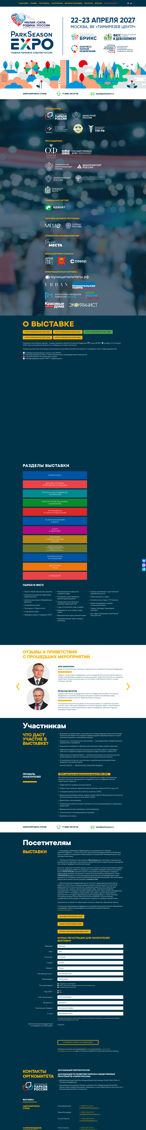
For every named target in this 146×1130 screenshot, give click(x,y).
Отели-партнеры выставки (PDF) (74, 848)
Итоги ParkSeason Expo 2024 (68, 337)
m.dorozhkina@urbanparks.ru (90, 1060)
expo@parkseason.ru (105, 94)
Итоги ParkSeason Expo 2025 (98, 332)
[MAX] (144, 565)
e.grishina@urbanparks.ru (88, 1078)
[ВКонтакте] (144, 561)
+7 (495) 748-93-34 (86, 1067)
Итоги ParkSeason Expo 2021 (37, 332)
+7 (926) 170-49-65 (86, 1044)
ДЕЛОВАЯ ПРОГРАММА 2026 (70, 833)
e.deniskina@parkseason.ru (89, 1024)
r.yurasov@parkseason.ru (88, 1037)
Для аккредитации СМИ (88, 1082)
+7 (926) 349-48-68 (86, 1076)
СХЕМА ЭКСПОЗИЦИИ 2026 (70, 840)
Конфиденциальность (87, 1114)
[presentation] (72, 950)
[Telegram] (144, 569)
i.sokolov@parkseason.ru (88, 1046)
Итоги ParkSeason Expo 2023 (68, 332)
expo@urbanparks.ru (65, 826)
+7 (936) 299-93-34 (86, 1035)
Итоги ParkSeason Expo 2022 (37, 337)
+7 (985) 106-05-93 (86, 1029)
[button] (18, 602)
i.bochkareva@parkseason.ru (89, 1030)
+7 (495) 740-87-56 (70, 94)
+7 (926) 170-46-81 (86, 1022)
